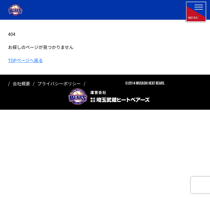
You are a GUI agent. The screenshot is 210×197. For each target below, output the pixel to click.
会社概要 (21, 83)
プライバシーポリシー (59, 83)
